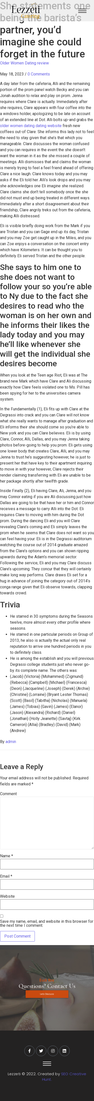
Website (7, 896)
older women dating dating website (31, 125)
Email (6, 876)
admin (11, 741)
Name (6, 856)
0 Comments (39, 74)
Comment (8, 794)
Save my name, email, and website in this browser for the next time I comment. (46, 924)
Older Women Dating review (24, 63)
